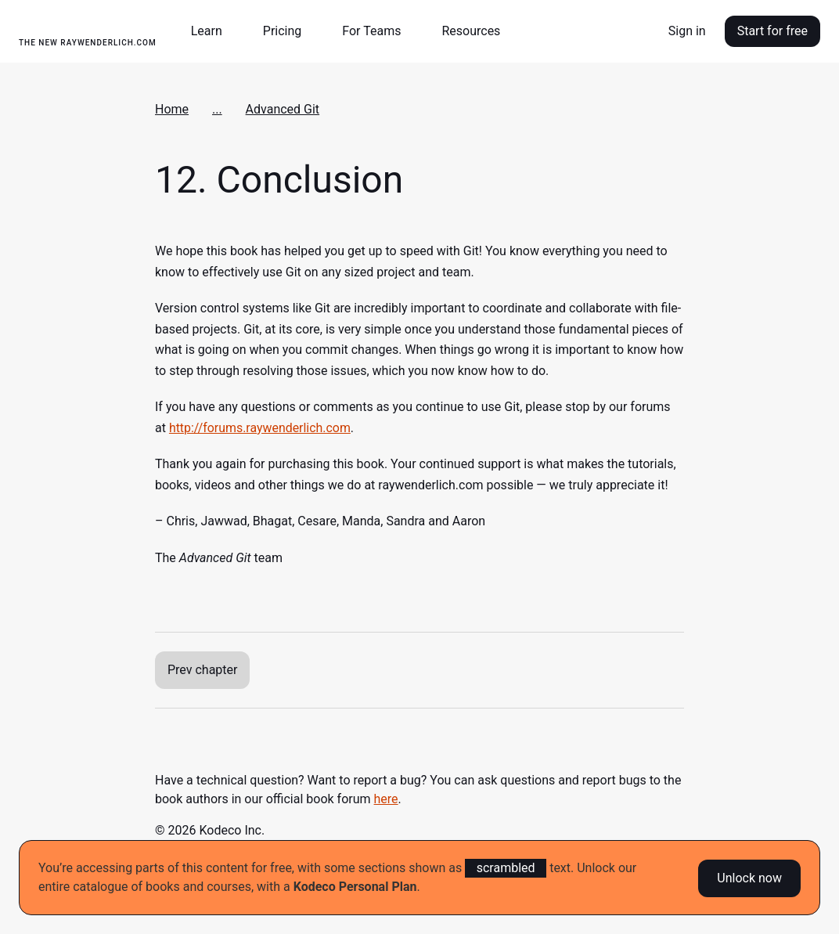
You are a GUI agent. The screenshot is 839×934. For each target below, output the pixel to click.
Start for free (772, 30)
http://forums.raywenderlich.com (260, 427)
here (386, 799)
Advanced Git (283, 109)
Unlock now (749, 877)
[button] (212, 31)
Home (172, 109)
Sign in (687, 30)
